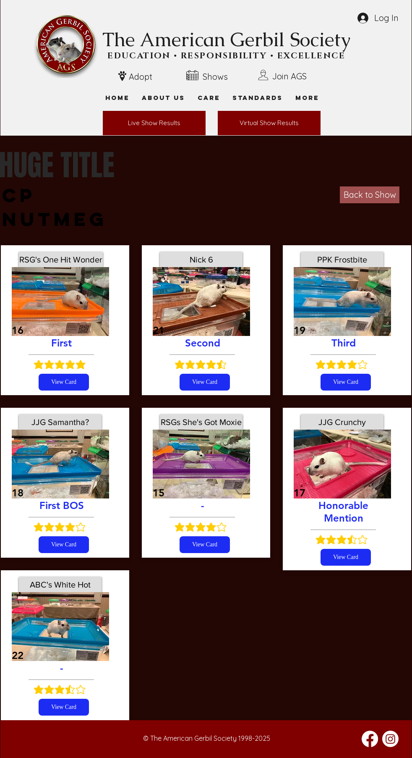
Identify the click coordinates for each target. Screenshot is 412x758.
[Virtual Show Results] (269, 123)
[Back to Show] (369, 194)
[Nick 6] (201, 259)
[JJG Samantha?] (60, 422)
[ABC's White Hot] (60, 584)
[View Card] (64, 382)
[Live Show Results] (154, 123)
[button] (307, 98)
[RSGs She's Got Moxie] (201, 422)
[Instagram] (390, 739)
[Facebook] (370, 739)
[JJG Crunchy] (342, 422)
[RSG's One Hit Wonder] (61, 259)
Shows (215, 76)
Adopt (140, 76)
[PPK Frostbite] (342, 259)
